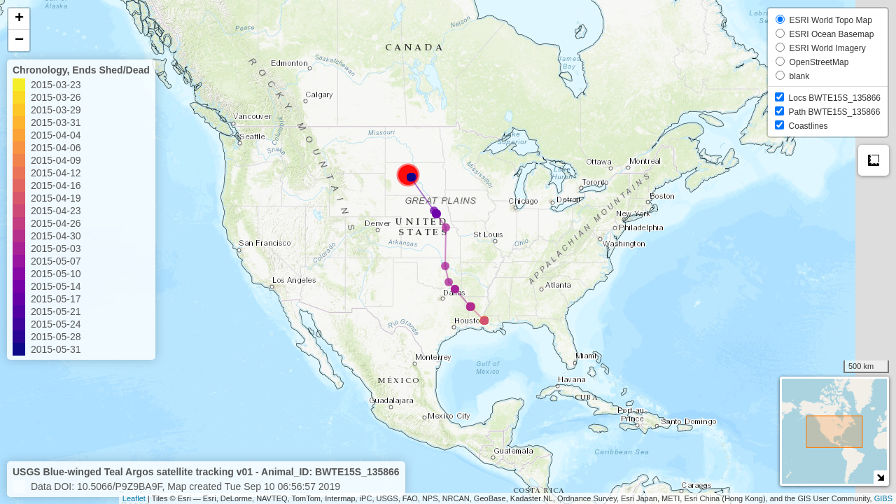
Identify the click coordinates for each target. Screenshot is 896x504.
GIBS (883, 498)
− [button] (19, 40)
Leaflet (134, 498)
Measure (873, 160)
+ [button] (19, 18)
